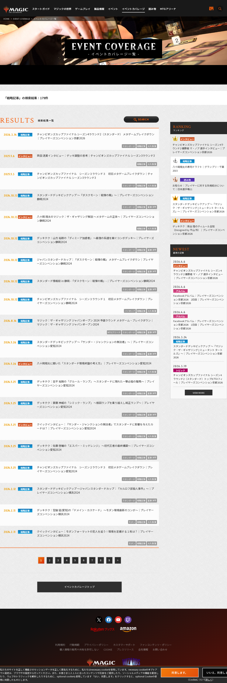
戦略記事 (141, 146)
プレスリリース (125, 649)
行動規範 (74, 645)
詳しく (208, 679)
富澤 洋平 (152, 206)
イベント (113, 9)
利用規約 (60, 645)
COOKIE (107, 649)
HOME (6, 18)
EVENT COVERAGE (21, 18)
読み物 (152, 9)
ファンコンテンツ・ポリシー (156, 645)
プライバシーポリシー (96, 645)
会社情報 (143, 649)
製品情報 (99, 9)
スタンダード (129, 146)
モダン (132, 521)
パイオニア (130, 310)
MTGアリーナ (168, 9)
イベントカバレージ (133, 9)
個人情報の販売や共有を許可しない (79, 649)
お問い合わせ (160, 649)
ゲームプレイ (82, 9)
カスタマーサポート (124, 645)
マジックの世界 (63, 9)
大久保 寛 (152, 146)
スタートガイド (41, 9)
